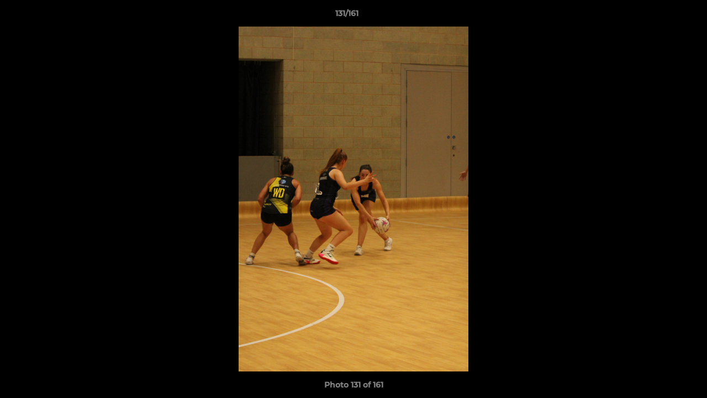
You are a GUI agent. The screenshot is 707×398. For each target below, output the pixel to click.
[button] (660, 16)
